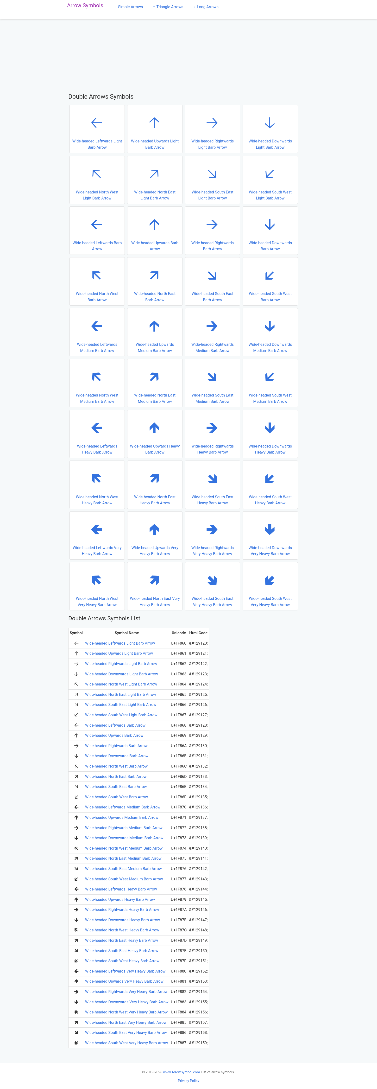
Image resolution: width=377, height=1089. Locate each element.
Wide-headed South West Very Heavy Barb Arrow (269, 586)
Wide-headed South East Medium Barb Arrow (212, 382)
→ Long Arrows (205, 7)
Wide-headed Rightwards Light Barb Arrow (212, 128)
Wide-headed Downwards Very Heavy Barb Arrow (269, 535)
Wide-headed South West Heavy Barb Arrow (269, 484)
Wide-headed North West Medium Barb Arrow (96, 382)
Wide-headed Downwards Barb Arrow (269, 230)
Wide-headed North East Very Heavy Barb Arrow (155, 586)
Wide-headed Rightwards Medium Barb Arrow (212, 332)
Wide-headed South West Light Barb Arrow (269, 179)
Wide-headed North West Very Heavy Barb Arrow (96, 586)
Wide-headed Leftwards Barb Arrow (97, 230)
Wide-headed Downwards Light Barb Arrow (269, 128)
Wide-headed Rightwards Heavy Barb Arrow (212, 433)
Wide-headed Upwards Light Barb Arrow (154, 128)
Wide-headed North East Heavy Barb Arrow (154, 484)
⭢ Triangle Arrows (168, 7)
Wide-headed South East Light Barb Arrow (212, 179)
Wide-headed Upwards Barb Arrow (154, 230)
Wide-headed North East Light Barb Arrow (154, 179)
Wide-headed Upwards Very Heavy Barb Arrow (154, 535)
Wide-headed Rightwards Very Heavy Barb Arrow (212, 535)
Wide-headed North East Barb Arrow (154, 281)
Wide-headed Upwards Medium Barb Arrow (154, 332)
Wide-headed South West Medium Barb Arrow (269, 382)
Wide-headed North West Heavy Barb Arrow (96, 484)
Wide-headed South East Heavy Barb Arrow (212, 484)
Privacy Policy (188, 1081)
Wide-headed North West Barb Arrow (96, 281)
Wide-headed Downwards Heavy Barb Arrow (269, 433)
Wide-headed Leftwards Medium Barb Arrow (96, 332)
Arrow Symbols (85, 5)
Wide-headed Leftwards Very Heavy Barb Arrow (97, 535)
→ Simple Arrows (128, 7)
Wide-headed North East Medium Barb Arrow (154, 382)
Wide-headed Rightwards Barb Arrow (212, 230)
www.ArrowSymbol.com (181, 1072)
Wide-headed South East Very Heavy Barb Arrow (212, 586)
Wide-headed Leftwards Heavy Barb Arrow (96, 433)
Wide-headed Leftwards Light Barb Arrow (97, 128)
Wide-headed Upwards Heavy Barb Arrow (155, 433)
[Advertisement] (188, 56)
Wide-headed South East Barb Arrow (212, 281)
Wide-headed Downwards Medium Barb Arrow (269, 332)
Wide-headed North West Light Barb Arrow (96, 179)
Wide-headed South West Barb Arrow (269, 281)
